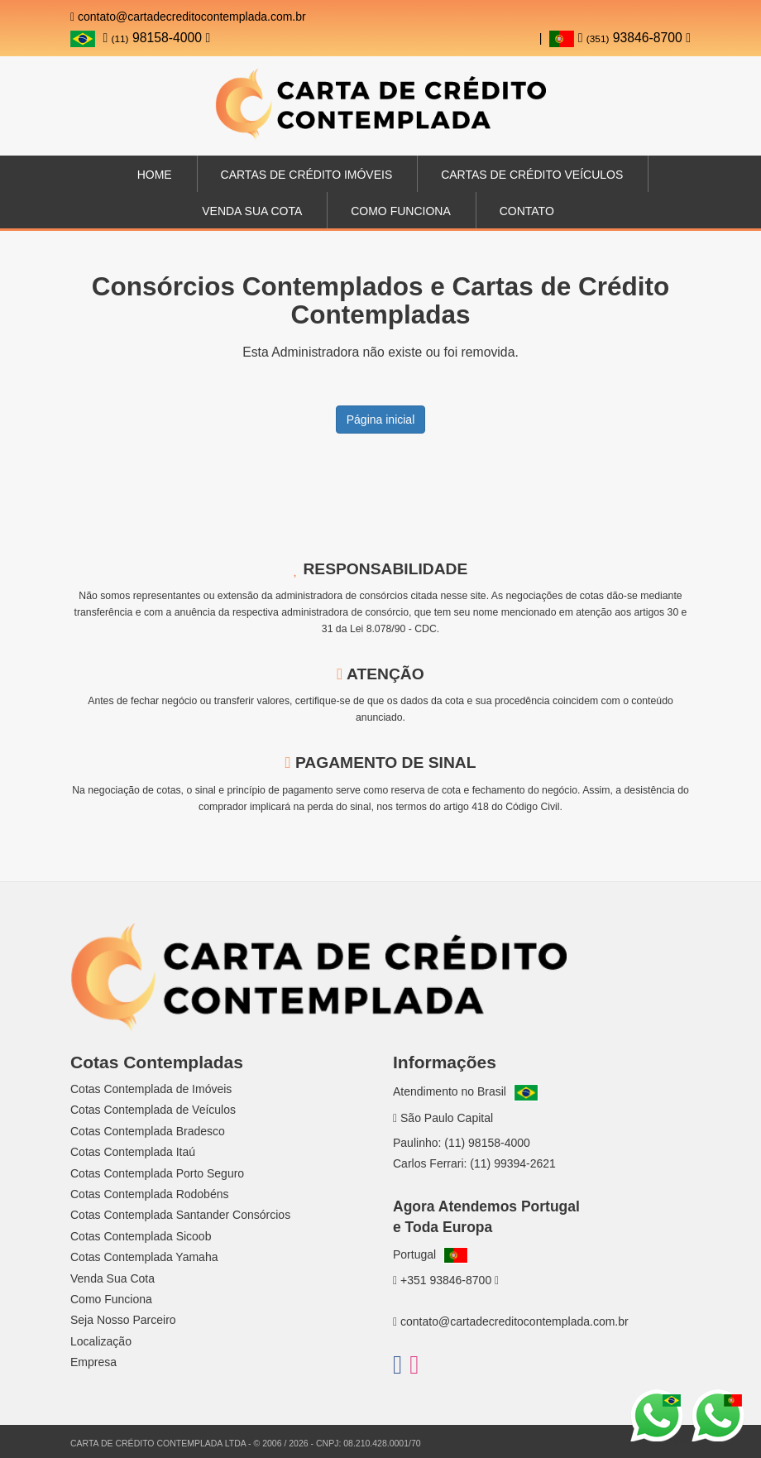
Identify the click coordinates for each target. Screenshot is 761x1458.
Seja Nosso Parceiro (123, 1319)
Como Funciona (401, 211)
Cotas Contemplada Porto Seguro (157, 1173)
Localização (101, 1341)
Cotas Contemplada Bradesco (147, 1131)
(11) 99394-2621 (513, 1163)
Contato (527, 211)
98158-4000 (156, 38)
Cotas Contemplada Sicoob (140, 1236)
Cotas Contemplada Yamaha (144, 1257)
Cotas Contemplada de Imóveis (151, 1089)
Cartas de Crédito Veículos (532, 174)
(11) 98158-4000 (487, 1142)
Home (154, 174)
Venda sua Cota (252, 211)
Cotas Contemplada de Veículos (153, 1109)
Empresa (93, 1362)
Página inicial (381, 419)
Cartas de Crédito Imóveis (307, 174)
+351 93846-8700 (446, 1280)
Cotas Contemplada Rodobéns (149, 1194)
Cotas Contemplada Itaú (132, 1151)
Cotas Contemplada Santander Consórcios (180, 1214)
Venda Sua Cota (112, 1278)
